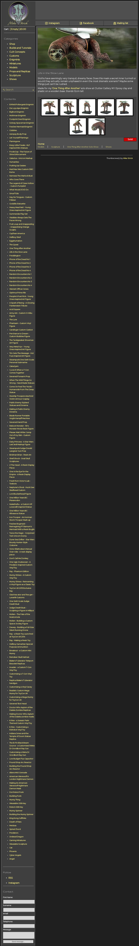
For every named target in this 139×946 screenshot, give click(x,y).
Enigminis (14, 59)
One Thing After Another (20, 248)
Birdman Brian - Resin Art (20, 455)
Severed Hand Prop (18, 422)
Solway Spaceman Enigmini (21, 123)
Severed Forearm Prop (19, 376)
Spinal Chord (15, 829)
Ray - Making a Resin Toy (19, 640)
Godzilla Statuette (17, 204)
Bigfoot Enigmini (16, 112)
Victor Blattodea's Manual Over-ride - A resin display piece (20, 552)
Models (13, 67)
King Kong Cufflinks (17, 818)
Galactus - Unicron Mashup (20, 158)
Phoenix (13, 851)
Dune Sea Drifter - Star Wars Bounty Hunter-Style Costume (21, 542)
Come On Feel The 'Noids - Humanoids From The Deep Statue (21, 389)
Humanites (14, 162)
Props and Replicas (19, 71)
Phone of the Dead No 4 (20, 270)
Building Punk (15, 796)
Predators (13, 833)
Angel (12, 859)
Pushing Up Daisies (17, 166)
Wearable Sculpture (18, 844)
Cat (10, 848)
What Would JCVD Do (19, 190)
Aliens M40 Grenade (18, 773)
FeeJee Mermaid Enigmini (20, 127)
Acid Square (14, 309)
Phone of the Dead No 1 (19, 259)
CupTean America (17, 233)
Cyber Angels (15, 855)
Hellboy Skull (15, 237)
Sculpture (15, 75)
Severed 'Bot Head (17, 704)
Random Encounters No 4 (20, 285)
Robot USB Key (16, 807)
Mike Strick (128, 158)
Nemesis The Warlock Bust (21, 176)
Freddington (14, 256)
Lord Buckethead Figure (20, 494)
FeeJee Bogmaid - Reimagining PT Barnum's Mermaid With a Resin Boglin (21, 527)
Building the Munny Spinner (21, 814)
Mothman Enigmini (17, 116)
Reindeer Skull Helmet (19, 657)
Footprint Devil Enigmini (19, 119)
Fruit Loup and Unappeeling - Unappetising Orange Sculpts (21, 227)
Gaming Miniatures (17, 840)
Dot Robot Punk (16, 792)
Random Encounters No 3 (20, 282)
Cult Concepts (17, 52)
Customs (14, 56)
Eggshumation (15, 241)
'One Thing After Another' (66, 88)
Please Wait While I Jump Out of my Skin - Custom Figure (20, 435)
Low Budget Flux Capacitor (21, 759)
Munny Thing (14, 800)
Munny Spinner (15, 811)
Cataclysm (13, 366)
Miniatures (15, 63)
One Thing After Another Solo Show (82, 147)
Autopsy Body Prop (17, 134)
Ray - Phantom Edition (19, 571)
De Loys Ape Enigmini (18, 108)
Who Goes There (16, 179)
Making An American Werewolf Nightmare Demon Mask (18, 786)
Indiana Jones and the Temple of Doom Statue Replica (20, 736)
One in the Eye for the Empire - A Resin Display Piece (19, 474)
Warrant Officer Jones (18, 289)
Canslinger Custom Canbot (21, 330)
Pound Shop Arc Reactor (20, 762)
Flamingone (14, 141)
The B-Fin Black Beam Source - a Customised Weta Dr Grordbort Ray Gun (21, 746)
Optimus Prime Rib (17, 293)
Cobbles (13, 130)
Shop (12, 44)
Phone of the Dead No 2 (20, 263)
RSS (10, 878)
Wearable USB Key (17, 803)
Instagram (13, 883)
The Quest (13, 245)
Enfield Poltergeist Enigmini (21, 105)
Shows (12, 79)
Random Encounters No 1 (20, 274)
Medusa (12, 826)
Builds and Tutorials (20, 48)
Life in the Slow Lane (18, 252)
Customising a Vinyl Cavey (20, 687)
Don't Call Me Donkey (18, 558)
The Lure (13, 320)
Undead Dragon (16, 837)
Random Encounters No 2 (20, 278)
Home (41, 144)
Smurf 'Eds (14, 193)
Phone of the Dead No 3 (20, 267)
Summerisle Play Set (18, 214)
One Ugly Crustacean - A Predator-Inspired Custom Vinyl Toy (20, 565)
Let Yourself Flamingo (18, 138)
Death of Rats (15, 822)
